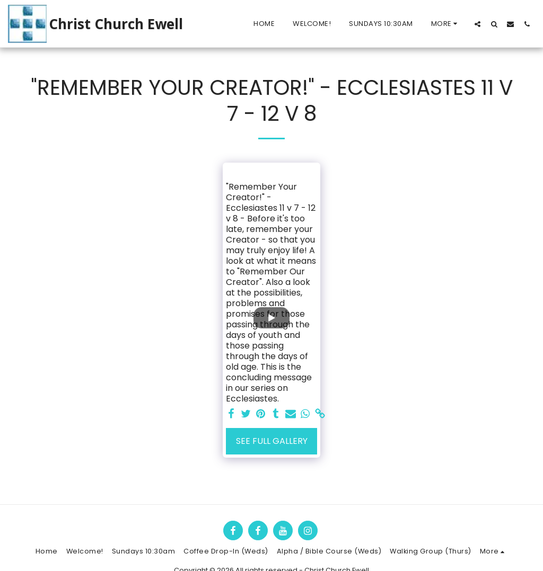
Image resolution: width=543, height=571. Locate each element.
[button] (477, 24)
